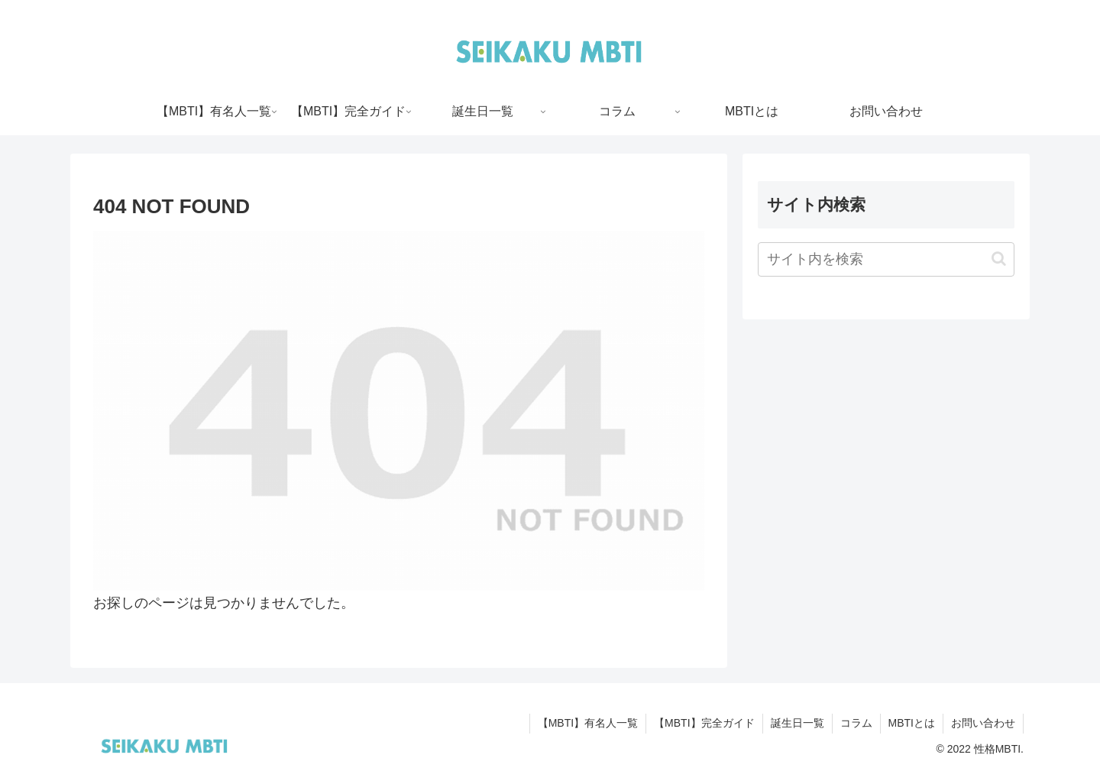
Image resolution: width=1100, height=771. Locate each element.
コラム (856, 723)
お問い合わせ (983, 723)
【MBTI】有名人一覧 (588, 723)
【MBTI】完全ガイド (704, 723)
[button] (998, 258)
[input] (886, 259)
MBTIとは (911, 723)
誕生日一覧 (797, 723)
